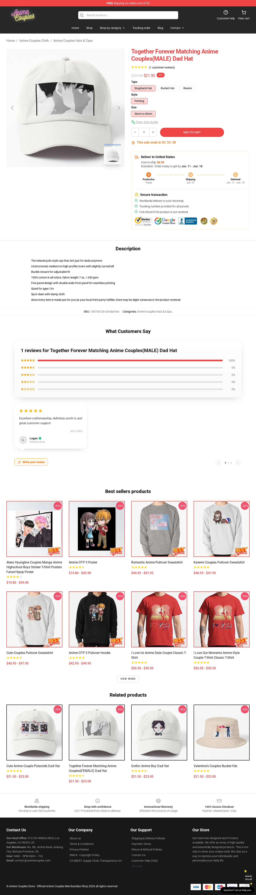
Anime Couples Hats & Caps (73, 41)
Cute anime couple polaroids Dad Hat (33, 766)
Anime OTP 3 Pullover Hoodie (89, 653)
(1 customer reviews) (162, 67)
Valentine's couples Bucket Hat (215, 766)
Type (134, 81)
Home (10, 41)
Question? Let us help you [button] (237, 890)
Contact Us (138, 855)
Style (134, 94)
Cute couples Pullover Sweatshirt (29, 653)
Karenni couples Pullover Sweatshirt (219, 562)
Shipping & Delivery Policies (148, 838)
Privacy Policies (79, 849)
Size (134, 107)
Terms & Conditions (82, 843)
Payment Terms (141, 843)
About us (75, 838)
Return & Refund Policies (147, 849)
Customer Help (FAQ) (145, 860)
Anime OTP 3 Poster (83, 562)
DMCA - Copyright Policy (85, 855)
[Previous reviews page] (218, 462)
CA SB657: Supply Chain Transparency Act (96, 860)
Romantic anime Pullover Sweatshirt (157, 562)
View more (128, 678)
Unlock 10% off (248, 877)
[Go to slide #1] (55, 176)
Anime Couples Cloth (34, 41)
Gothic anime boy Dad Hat (150, 766)
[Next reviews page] (238, 462)
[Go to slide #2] (76, 176)
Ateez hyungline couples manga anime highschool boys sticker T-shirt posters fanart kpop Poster (34, 567)
